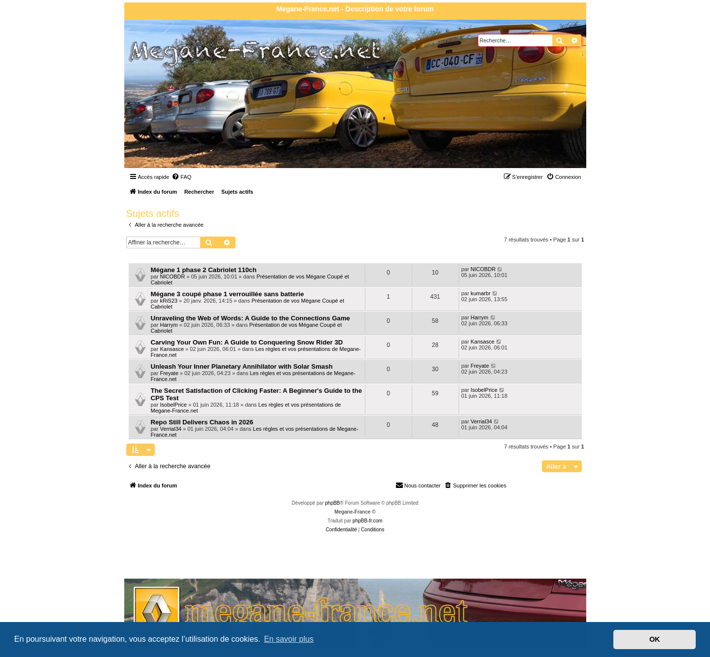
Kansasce (171, 349)
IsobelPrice (173, 405)
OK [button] (654, 639)
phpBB (332, 503)
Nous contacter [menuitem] (418, 485)
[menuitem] (181, 177)
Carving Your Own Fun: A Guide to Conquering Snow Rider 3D (247, 342)
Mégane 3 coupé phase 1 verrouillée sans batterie (227, 294)
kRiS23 (168, 301)
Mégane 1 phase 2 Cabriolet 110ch (204, 270)
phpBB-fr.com (368, 520)
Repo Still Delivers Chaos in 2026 (202, 422)
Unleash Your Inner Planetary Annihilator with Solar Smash (242, 366)
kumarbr (480, 293)
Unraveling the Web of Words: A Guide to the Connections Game (250, 318)
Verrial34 (170, 429)
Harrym (169, 325)
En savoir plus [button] (289, 639)
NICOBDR (172, 276)
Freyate (169, 373)
